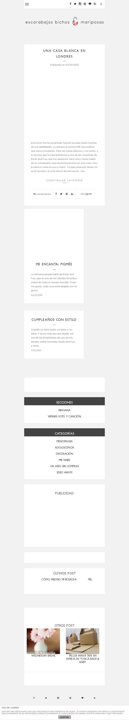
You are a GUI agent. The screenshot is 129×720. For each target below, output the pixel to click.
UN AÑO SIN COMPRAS (64, 466)
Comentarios (42, 194)
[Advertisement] (64, 519)
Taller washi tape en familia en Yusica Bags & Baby (82, 659)
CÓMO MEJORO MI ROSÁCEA (59, 579)
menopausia (64, 441)
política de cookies (77, 713)
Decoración (64, 453)
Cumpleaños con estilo (54, 320)
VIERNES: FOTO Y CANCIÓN (64, 416)
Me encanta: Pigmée (54, 264)
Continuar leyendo (64, 181)
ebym (88, 194)
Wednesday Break (43, 655)
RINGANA (64, 410)
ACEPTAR (64, 717)
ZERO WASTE (65, 472)
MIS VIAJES (64, 460)
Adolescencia (64, 447)
